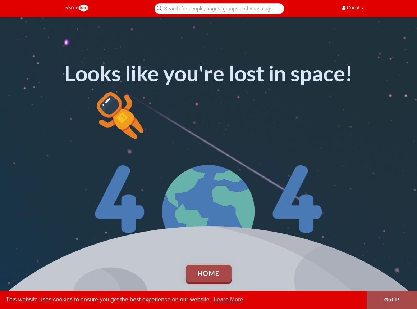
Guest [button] (353, 7)
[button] (219, 8)
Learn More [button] (228, 299)
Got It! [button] (391, 300)
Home (209, 273)
